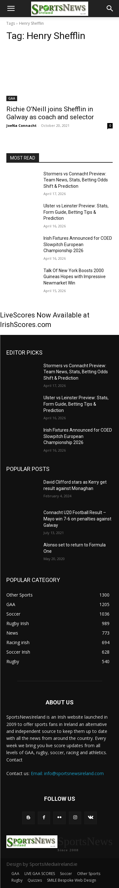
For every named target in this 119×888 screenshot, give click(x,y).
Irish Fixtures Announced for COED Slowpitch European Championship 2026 (77, 244)
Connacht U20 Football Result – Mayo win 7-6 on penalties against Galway (77, 518)
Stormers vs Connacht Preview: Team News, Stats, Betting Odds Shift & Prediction (75, 180)
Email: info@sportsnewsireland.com (67, 773)
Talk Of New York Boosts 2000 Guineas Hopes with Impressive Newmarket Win (74, 276)
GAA (11, 98)
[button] (11, 8)
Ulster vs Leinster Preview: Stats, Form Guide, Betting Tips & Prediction (76, 212)
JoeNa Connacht (21, 125)
